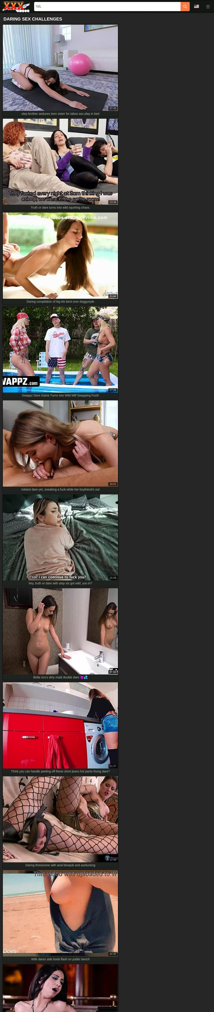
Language (196, 6)
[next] (156, 551)
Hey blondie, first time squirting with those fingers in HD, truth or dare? (53, 840)
